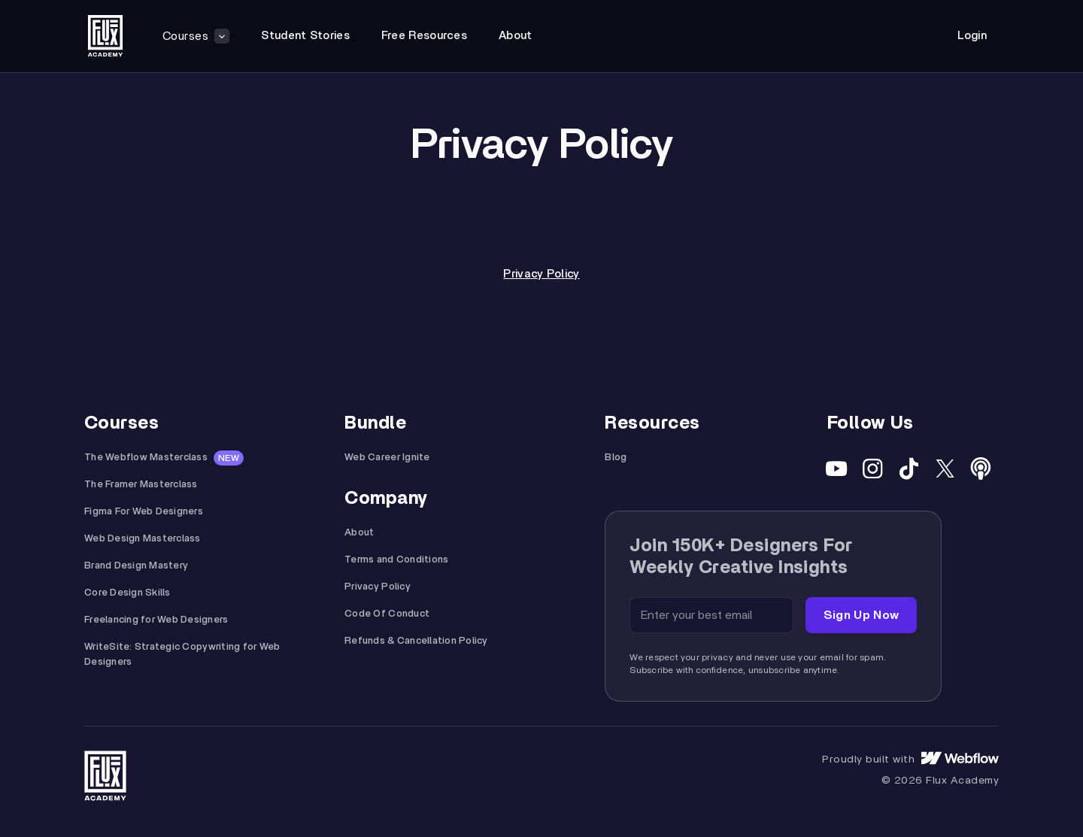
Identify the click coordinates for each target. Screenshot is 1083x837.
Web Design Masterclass (142, 539)
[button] (195, 36)
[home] (105, 36)
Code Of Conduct (386, 614)
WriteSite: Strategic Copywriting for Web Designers (182, 654)
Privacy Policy (541, 274)
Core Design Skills (127, 593)
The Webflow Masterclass (146, 457)
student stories (305, 35)
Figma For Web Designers (143, 512)
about (515, 35)
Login (972, 35)
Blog (615, 457)
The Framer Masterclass (141, 485)
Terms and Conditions (396, 560)
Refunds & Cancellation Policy (416, 641)
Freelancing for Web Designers (156, 620)
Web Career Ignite (386, 457)
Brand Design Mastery (136, 566)
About (359, 533)
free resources (424, 35)
